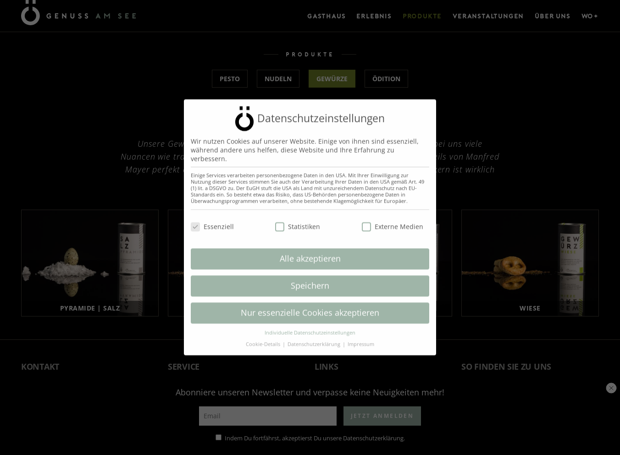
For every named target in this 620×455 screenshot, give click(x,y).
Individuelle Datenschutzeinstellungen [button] (310, 326)
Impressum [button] (361, 338)
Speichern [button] (310, 279)
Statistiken (297, 220)
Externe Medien (392, 220)
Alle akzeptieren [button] (310, 252)
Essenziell (212, 220)
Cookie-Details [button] (264, 338)
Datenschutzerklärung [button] (315, 338)
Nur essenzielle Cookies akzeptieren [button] (310, 306)
